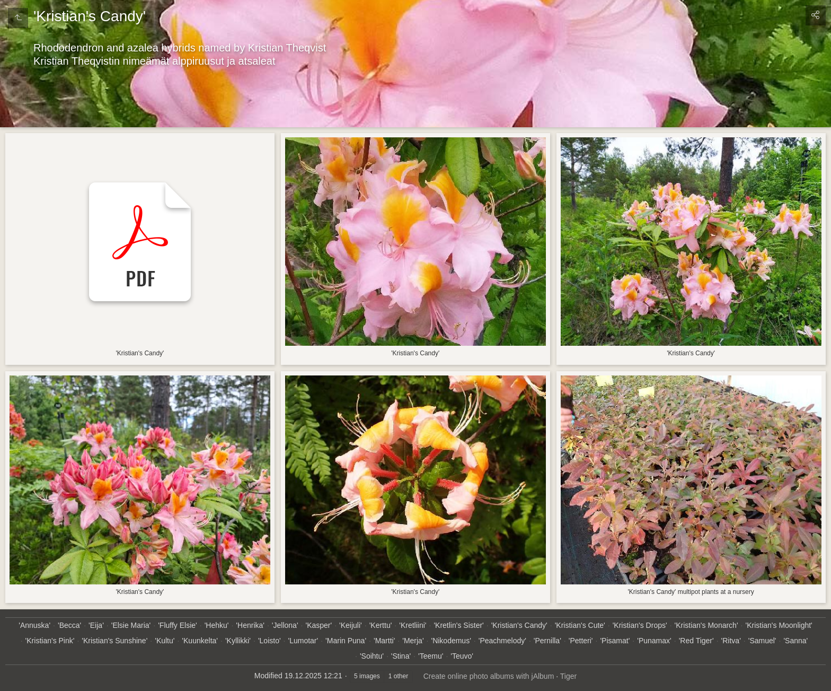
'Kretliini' (412, 625)
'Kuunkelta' (200, 640)
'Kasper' (318, 625)
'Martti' (384, 640)
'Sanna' (795, 640)
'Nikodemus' (451, 640)
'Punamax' (654, 640)
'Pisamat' (615, 640)
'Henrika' (250, 625)
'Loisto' (269, 640)
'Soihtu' (372, 656)
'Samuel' (762, 640)
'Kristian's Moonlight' (778, 625)
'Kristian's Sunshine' (114, 640)
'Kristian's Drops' (640, 625)
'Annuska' (34, 625)
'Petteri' (581, 640)
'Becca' (69, 625)
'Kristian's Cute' (580, 625)
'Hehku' (217, 625)
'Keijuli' (350, 625)
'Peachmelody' (502, 640)
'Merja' (412, 640)
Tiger (568, 676)
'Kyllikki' (238, 640)
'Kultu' (164, 640)
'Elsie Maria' (131, 625)
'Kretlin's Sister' (458, 625)
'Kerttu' (380, 625)
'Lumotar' (303, 640)
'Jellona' (285, 625)
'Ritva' (731, 640)
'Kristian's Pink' (50, 640)
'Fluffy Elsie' (177, 625)
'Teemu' (430, 656)
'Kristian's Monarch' (706, 625)
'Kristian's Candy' (519, 625)
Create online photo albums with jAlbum (488, 676)
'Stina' (401, 656)
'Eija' (96, 625)
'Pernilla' (547, 640)
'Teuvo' (461, 656)
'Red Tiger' (696, 640)
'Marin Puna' (345, 640)
